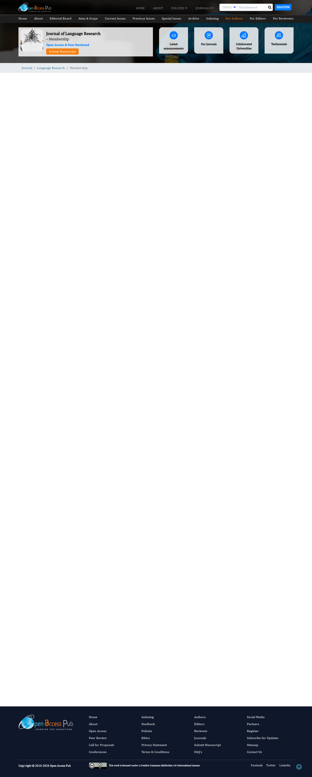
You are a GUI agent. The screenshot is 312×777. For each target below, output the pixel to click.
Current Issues (115, 18)
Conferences (98, 752)
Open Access (98, 731)
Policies (179, 8)
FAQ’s (198, 752)
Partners (253, 724)
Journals (204, 8)
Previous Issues (144, 18)
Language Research (51, 68)
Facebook (256, 765)
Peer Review (98, 738)
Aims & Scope (88, 18)
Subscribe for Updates (262, 738)
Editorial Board (60, 18)
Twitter (271, 765)
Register (283, 7)
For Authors (234, 18)
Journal (27, 68)
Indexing (212, 18)
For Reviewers (283, 18)
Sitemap (252, 745)
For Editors (258, 18)
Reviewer (201, 731)
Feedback (148, 724)
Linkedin (284, 765)
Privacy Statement (154, 745)
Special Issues (171, 18)
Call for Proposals (101, 745)
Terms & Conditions (155, 752)
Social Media (256, 717)
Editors (199, 724)
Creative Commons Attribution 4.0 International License (170, 765)
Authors (200, 717)
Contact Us (254, 752)
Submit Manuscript (62, 51)
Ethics (145, 738)
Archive (193, 18)
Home (140, 8)
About (158, 8)
